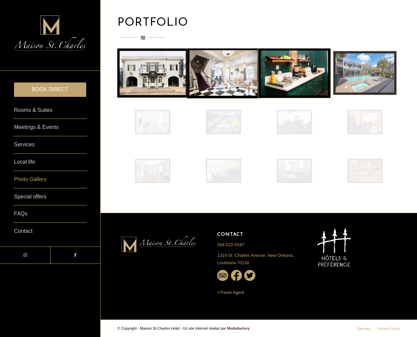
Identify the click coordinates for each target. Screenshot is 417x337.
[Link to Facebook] (75, 255)
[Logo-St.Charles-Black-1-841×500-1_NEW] (50, 35)
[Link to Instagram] (25, 255)
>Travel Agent (230, 292)
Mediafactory (238, 328)
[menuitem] (50, 89)
